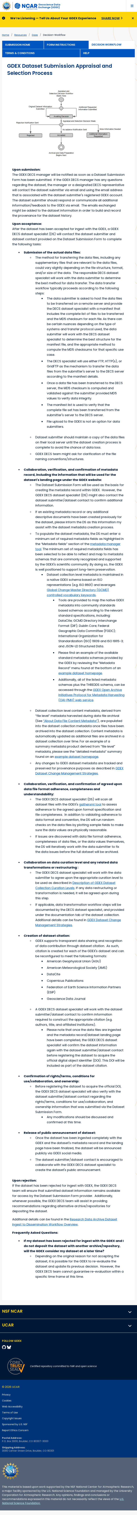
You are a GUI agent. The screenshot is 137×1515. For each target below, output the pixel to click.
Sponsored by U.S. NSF (15, 1424)
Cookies (6, 1400)
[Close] (132, 18)
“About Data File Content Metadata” (70, 721)
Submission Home (17, 45)
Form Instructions (61, 45)
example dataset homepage (80, 673)
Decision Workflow (106, 45)
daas (35, 35)
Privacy (6, 1394)
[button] (130, 1312)
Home (5, 35)
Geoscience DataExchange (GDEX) (49, 6)
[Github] (4, 1347)
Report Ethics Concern (15, 1430)
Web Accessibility (12, 1406)
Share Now (110, 18)
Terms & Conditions (20, 53)
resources (20, 35)
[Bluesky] (9, 1347)
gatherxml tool (90, 804)
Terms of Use (10, 1412)
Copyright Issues (12, 1418)
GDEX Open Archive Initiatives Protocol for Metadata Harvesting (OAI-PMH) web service (91, 695)
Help (86, 53)
